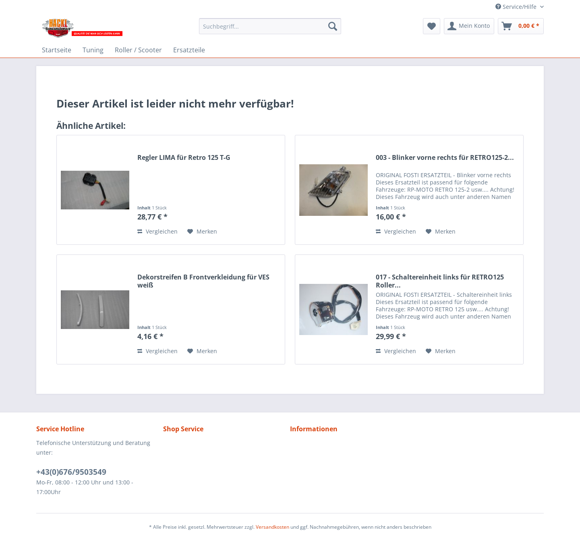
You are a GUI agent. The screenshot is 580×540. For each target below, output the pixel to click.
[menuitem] (270, 26)
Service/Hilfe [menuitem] (516, 6)
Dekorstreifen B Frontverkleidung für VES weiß (203, 281)
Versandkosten (272, 526)
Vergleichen (157, 231)
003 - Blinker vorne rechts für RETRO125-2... (445, 157)
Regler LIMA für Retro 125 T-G (183, 157)
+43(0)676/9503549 (71, 472)
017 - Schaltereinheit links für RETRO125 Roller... (440, 281)
